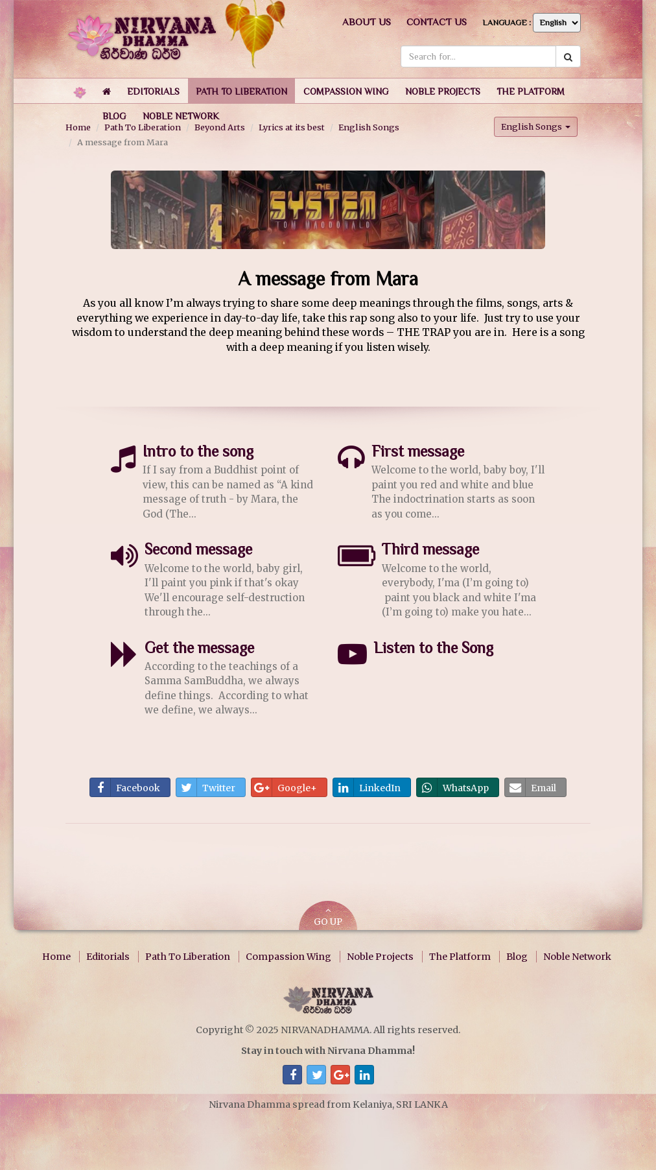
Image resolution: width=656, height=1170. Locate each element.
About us (366, 21)
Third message (430, 549)
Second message (198, 549)
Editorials (108, 956)
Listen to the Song (433, 647)
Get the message (199, 647)
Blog (517, 956)
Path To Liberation (187, 956)
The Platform (460, 956)
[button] (153, 90)
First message (417, 451)
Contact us (436, 21)
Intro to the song (198, 451)
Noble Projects (380, 956)
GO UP (328, 916)
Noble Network (577, 956)
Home (56, 956)
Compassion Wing (288, 956)
